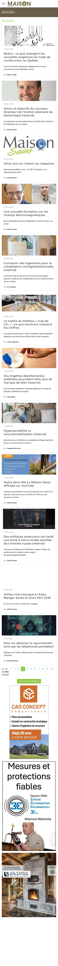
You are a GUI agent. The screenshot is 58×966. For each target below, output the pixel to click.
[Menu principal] (3, 3)
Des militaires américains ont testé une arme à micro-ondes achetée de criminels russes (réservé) (29, 540)
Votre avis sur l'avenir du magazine (29, 163)
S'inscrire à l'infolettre (29, 681)
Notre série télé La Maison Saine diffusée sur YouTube (27, 484)
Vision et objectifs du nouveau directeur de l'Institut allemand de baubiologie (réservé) (28, 112)
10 (52, 669)
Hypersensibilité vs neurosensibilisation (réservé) (25, 432)
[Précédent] (11, 669)
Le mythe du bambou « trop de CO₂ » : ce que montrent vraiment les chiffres (28, 324)
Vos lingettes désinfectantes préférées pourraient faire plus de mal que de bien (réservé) (28, 379)
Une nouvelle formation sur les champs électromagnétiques (26, 213)
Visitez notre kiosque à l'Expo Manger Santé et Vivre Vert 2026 (27, 596)
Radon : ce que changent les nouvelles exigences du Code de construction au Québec (27, 57)
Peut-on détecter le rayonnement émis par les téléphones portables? (29, 644)
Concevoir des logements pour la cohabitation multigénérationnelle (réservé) (28, 266)
